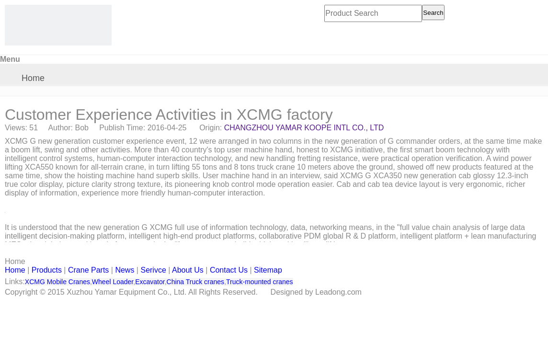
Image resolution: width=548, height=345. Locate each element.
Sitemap (268, 270)
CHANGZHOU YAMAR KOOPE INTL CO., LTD (304, 128)
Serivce (153, 270)
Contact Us (229, 270)
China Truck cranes (196, 282)
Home (33, 78)
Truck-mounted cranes (259, 282)
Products (47, 270)
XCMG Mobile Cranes (57, 282)
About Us (188, 270)
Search (433, 12)
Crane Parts (88, 270)
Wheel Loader (112, 282)
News (124, 270)
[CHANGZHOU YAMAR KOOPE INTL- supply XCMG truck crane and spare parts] (58, 25)
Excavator (149, 282)
